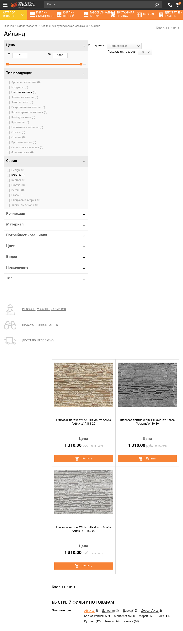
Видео (11, 271)
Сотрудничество (15, 457)
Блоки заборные (132, 463)
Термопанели (71, 441)
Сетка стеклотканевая (27, 157)
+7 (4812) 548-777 (170, 5)
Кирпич (18, 190)
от (9, 54)
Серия (11, 171)
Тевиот (110, 395)
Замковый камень (24, 101)
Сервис (9, 441)
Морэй (144, 390)
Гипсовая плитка (23, 96)
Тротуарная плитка (133, 430)
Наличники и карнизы (27, 137)
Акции (8, 425)
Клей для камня (23, 127)
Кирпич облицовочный (78, 468)
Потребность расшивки (17, 247)
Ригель (18, 200)
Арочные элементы (26, 86)
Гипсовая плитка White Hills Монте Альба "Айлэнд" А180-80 (147, 115)
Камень (18, 185)
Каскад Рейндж (94, 390)
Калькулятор (12, 436)
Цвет (10, 260)
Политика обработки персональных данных (83, 530)
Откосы (18, 142)
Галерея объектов (16, 463)
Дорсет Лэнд (150, 385)
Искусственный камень (25, 113)
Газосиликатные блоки (136, 441)
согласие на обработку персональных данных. (110, 569)
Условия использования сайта (83, 525)
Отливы (18, 147)
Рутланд (90, 395)
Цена (10, 45)
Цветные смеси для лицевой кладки (86, 425)
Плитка (18, 195)
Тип (9, 292)
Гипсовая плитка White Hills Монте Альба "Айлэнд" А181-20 (83, 115)
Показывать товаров (149, 45)
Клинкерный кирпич (76, 474)
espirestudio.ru (99, 610)
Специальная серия (25, 210)
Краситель (20, 132)
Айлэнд (89, 385)
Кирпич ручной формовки (80, 447)
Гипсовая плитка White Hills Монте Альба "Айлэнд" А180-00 (83, 223)
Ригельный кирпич (133, 457)
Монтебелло (122, 390)
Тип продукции (19, 77)
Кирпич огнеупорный (77, 452)
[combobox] (88, 46)
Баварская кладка (132, 425)
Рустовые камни (23, 152)
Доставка (10, 452)
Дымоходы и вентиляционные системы (147, 452)
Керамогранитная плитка (27, 121)
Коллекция (15, 224)
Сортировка (60, 45)
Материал (15, 234)
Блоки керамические (135, 447)
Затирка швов (22, 106)
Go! (157, 5)
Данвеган (108, 385)
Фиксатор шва (22, 162)
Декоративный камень (136, 436)
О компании (12, 430)
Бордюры (19, 91)
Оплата (9, 447)
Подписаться (64, 579)
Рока (161, 390)
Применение (17, 282)
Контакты (10, 468)
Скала (17, 205)
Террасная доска (73, 436)
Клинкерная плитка (134, 468)
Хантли (129, 395)
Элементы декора (25, 215)
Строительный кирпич (77, 463)
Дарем (127, 385)
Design (17, 180)
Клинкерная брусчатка (77, 430)
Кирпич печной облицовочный (83, 457)
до (28, 54)
